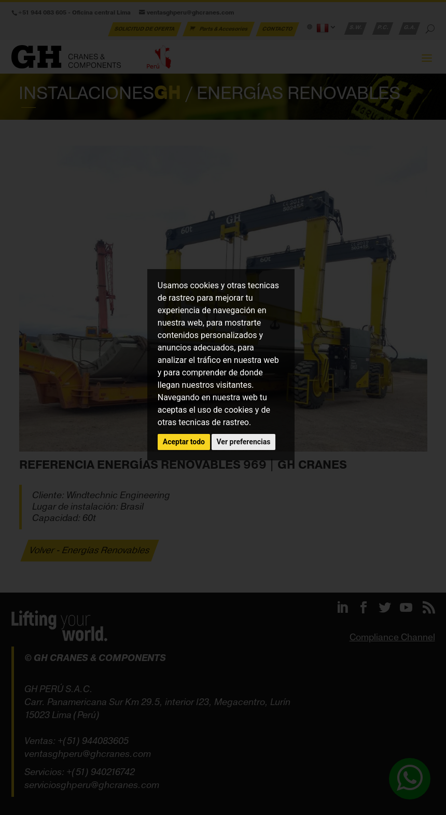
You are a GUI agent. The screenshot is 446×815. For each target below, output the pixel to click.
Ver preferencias (244, 442)
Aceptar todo (184, 442)
